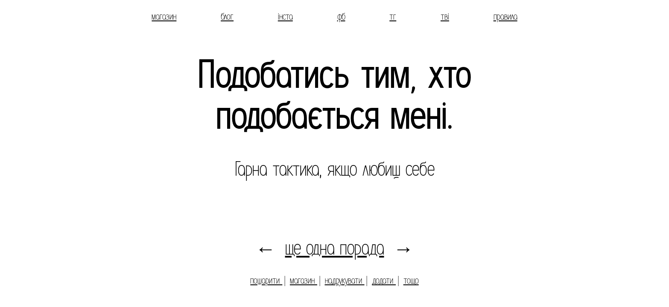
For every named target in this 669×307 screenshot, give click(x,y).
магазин (164, 16)
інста (285, 16)
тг (392, 16)
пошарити (266, 280)
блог (227, 16)
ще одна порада (334, 248)
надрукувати (345, 280)
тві (445, 16)
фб (341, 16)
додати (384, 280)
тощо (411, 280)
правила (505, 16)
